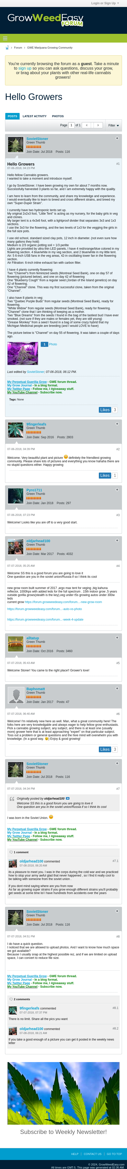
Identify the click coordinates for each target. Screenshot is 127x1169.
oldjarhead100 (38, 541)
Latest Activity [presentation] (35, 116)
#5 (118, 663)
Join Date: (33, 152)
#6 (118, 714)
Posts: (60, 152)
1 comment (21, 852)
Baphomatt (35, 689)
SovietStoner (37, 139)
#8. (115, 1008)
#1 (118, 164)
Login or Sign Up (105, 3)
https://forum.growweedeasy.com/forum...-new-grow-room (63, 602)
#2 (118, 449)
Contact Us (93, 1153)
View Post (67, 798)
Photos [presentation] (58, 116)
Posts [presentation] (12, 116)
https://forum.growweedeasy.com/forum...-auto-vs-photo (44, 609)
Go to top (114, 1153)
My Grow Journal (19, 385)
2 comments (22, 999)
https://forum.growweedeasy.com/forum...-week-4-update (45, 619)
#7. (115, 861)
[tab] (12, 116)
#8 (118, 936)
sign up (24, 68)
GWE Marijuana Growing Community (49, 47)
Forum (18, 47)
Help (74, 1153)
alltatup (32, 638)
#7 (118, 789)
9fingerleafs (36, 424)
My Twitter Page (18, 389)
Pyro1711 (34, 490)
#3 (118, 515)
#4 (118, 566)
